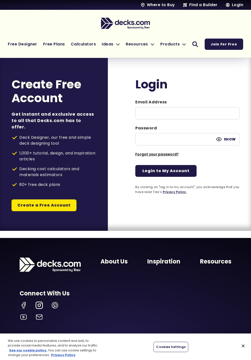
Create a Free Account (44, 205)
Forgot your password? (157, 154)
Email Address (151, 102)
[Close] (243, 345)
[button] (111, 44)
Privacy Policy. (175, 192)
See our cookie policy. (28, 350)
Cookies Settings (171, 347)
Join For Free (224, 44)
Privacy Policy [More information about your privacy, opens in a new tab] (63, 355)
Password (146, 128)
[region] (125, 346)
